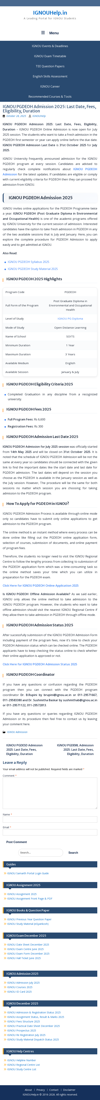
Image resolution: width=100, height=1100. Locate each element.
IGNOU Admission (17, 732)
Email (7, 827)
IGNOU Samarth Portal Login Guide (28, 873)
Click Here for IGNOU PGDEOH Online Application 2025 (41, 586)
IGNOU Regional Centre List (23, 1064)
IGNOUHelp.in (50, 13)
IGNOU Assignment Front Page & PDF (29, 898)
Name (7, 814)
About (28, 1090)
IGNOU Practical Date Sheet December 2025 (33, 1026)
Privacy (40, 1090)
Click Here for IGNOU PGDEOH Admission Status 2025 (40, 664)
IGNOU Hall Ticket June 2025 (24, 958)
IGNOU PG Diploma (70, 318)
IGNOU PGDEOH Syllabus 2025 (28, 262)
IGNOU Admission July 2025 (23, 982)
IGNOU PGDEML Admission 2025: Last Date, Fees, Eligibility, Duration (75, 749)
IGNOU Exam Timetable (50, 56)
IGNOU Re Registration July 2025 (26, 1035)
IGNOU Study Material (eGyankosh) (28, 924)
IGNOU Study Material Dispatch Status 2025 (33, 1039)
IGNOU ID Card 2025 (19, 991)
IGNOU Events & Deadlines (50, 46)
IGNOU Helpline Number (21, 1060)
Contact (54, 1090)
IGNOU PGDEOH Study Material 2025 (33, 269)
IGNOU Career (50, 86)
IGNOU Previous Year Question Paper (29, 919)
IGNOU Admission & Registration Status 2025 (34, 1012)
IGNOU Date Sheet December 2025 (28, 944)
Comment (10, 775)
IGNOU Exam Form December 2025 (28, 953)
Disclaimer (69, 1090)
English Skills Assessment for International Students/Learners (50, 76)
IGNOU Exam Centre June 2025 (25, 949)
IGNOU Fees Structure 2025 (23, 1021)
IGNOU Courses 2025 (19, 987)
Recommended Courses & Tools (50, 97)
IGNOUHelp (39, 116)
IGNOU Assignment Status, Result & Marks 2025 (35, 1017)
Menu (50, 33)
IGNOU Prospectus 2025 (21, 1030)
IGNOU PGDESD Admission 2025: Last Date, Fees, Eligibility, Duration (24, 749)
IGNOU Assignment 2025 (22, 894)
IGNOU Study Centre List (21, 1069)
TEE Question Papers (50, 66)
